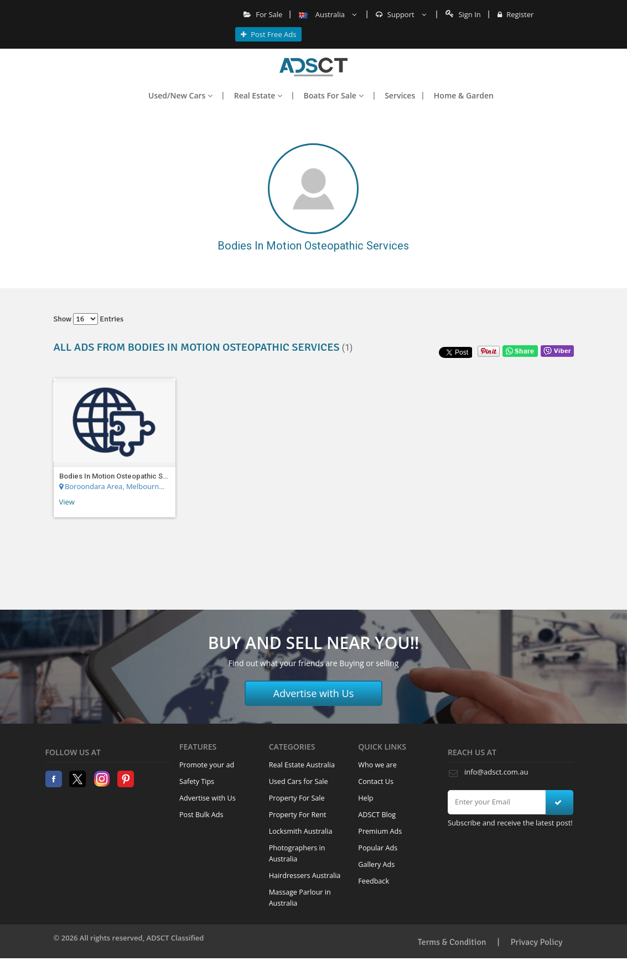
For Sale (263, 14)
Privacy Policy (537, 942)
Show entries (89, 319)
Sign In (463, 14)
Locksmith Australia (301, 831)
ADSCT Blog (377, 814)
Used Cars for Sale (298, 781)
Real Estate (258, 95)
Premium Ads (380, 831)
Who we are (377, 765)
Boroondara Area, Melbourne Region (112, 486)
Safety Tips (196, 781)
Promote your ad (206, 765)
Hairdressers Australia (305, 875)
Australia (327, 14)
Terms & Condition (452, 942)
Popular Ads (377, 848)
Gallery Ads (376, 864)
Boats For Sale (334, 95)
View (67, 502)
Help (365, 798)
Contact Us (375, 781)
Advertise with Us (313, 693)
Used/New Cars (180, 95)
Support (401, 14)
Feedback (373, 881)
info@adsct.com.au (496, 772)
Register (515, 14)
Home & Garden (464, 95)
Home (313, 67)
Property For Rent (298, 814)
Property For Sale (297, 798)
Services (400, 95)
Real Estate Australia (302, 765)
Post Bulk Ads (201, 814)
